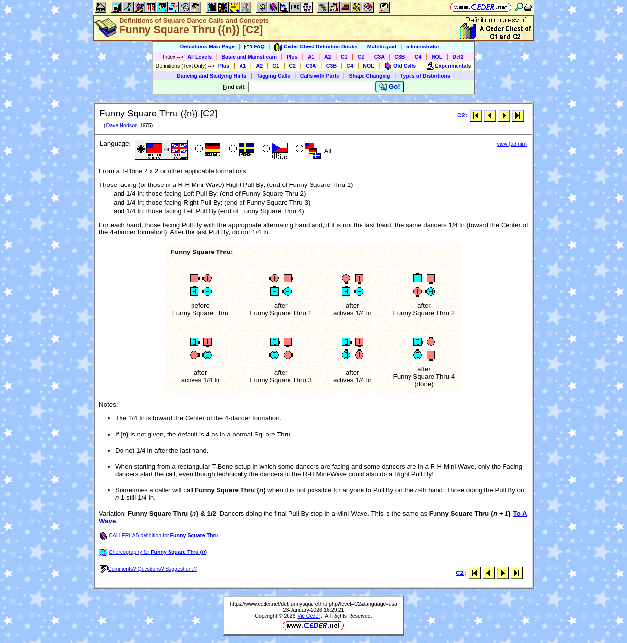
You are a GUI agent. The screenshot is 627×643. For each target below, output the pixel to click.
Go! (389, 87)
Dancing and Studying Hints (211, 76)
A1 (311, 57)
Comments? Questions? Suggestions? (148, 569)
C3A (379, 57)
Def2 (458, 57)
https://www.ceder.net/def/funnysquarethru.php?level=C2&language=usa (313, 604)
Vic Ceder (308, 616)
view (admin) (512, 144)
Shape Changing (369, 76)
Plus (292, 57)
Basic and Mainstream (249, 57)
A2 (327, 57)
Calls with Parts (319, 76)
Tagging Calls (273, 76)
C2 (361, 57)
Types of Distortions (425, 76)
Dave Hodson (122, 125)
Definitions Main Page (207, 46)
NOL (437, 57)
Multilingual (381, 46)
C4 (418, 57)
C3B (399, 57)
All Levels (199, 57)
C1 (344, 57)
